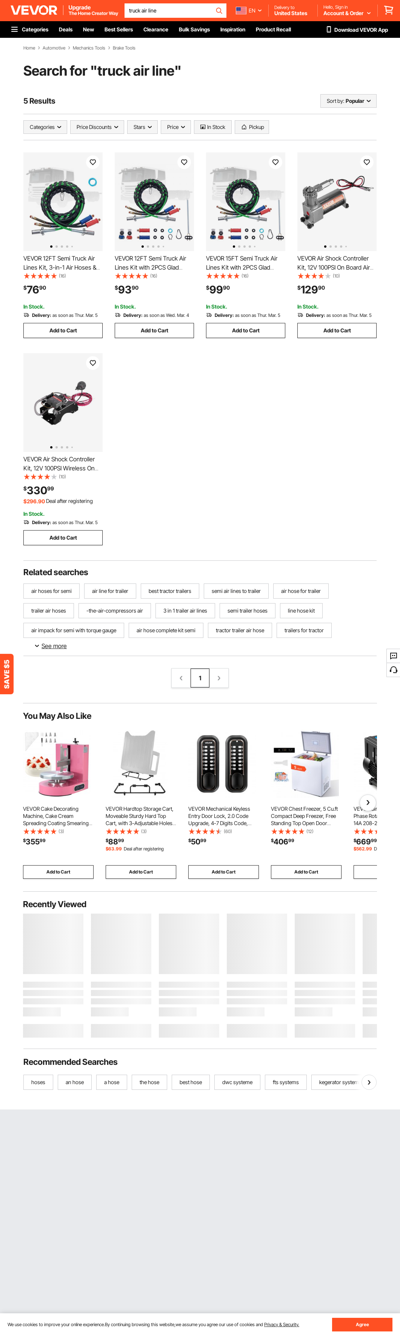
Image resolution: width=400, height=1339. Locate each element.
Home (29, 48)
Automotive (54, 48)
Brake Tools (124, 48)
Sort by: (335, 101)
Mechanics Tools (89, 48)
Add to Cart (63, 330)
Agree (362, 1324)
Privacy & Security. (281, 1324)
